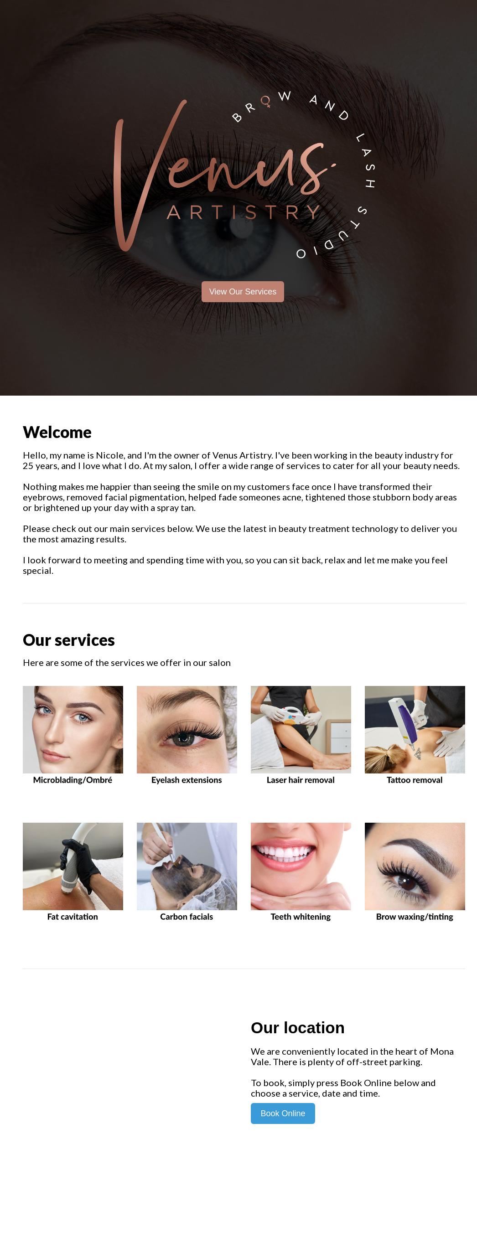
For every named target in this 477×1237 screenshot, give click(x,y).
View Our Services (243, 291)
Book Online (282, 1113)
